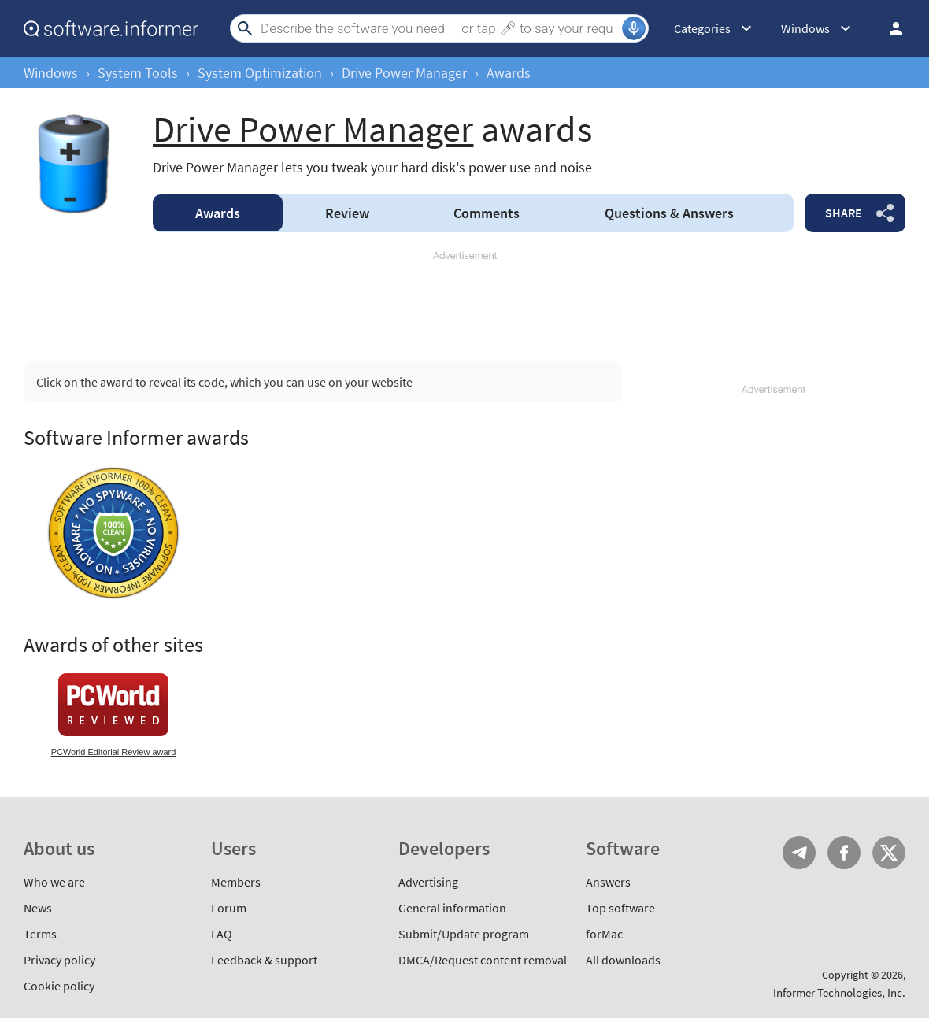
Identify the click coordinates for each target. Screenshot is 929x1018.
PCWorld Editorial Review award (113, 752)
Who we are (54, 882)
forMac (604, 934)
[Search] (439, 28)
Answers (669, 213)
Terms (40, 934)
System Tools (138, 73)
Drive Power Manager (404, 73)
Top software (620, 908)
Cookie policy (59, 986)
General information (452, 908)
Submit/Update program (463, 934)
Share (843, 212)
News (38, 908)
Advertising (428, 882)
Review (347, 213)
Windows (51, 73)
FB (844, 852)
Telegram (799, 852)
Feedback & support (264, 960)
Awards (217, 213)
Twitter (888, 852)
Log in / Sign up (889, 28)
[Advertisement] (464, 299)
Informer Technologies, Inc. (839, 992)
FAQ (221, 934)
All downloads (623, 960)
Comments (486, 213)
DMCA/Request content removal (482, 960)
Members (236, 882)
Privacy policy (59, 960)
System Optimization (260, 73)
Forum (228, 908)
